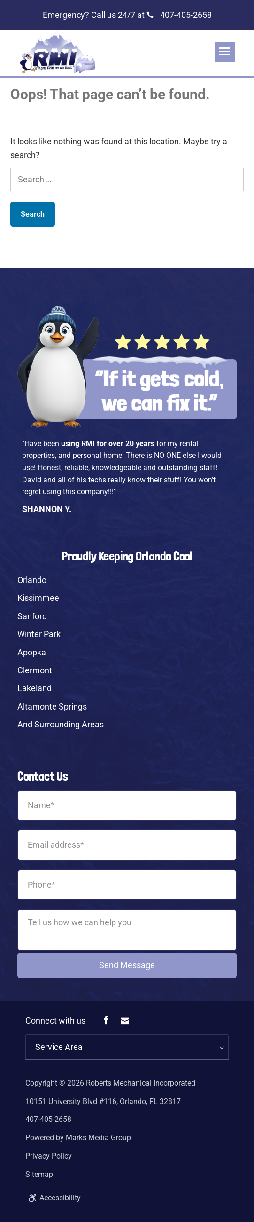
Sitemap (39, 1174)
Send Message (127, 965)
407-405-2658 (179, 15)
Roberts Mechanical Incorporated (140, 1083)
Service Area (59, 1047)
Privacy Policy (48, 1155)
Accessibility (53, 1197)
